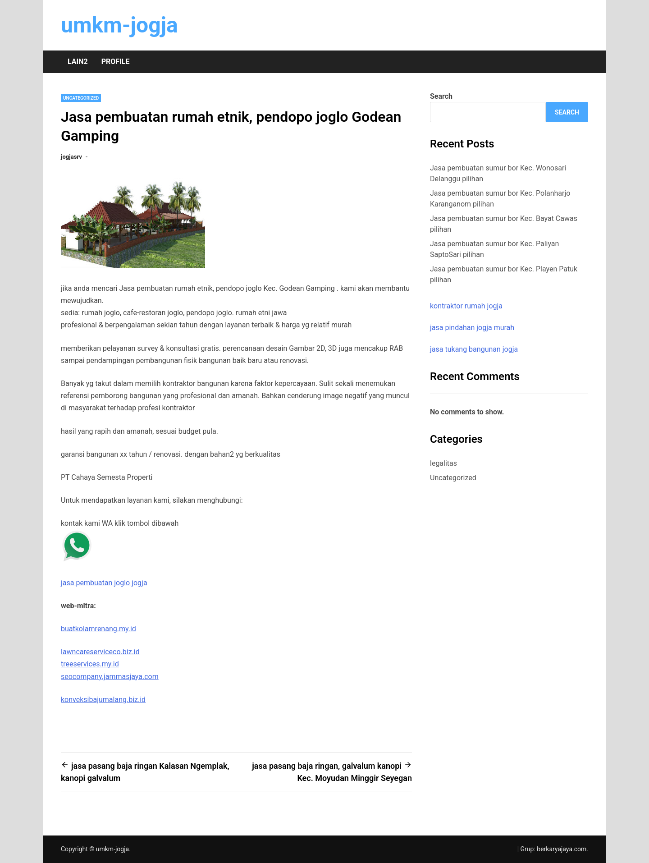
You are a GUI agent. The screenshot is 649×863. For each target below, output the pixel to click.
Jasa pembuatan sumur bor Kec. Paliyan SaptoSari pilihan (494, 249)
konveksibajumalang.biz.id (103, 699)
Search (441, 96)
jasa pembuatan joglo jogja (104, 582)
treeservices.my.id (90, 664)
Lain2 (78, 61)
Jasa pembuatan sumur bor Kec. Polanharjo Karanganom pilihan (500, 198)
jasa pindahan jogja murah (472, 327)
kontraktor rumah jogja (466, 306)
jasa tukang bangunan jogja (474, 349)
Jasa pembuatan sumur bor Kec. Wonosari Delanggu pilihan (498, 173)
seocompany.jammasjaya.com (110, 676)
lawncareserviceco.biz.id (100, 651)
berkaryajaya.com (561, 849)
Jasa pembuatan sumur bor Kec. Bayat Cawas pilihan (503, 224)
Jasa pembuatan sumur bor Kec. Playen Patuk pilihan (503, 274)
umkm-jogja (119, 25)
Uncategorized (81, 98)
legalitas (443, 463)
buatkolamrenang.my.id (98, 628)
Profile (115, 61)
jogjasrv (71, 156)
